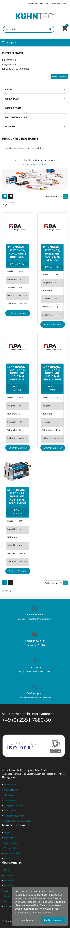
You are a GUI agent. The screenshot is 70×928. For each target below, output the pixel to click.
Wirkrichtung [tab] (13, 108)
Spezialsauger (11, 800)
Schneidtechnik (29, 160)
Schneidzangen (48, 160)
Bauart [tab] (9, 89)
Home (15, 160)
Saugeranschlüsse (13, 805)
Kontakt (8, 896)
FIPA (21, 271)
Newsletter (9, 880)
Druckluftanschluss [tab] (17, 117)
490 (20, 287)
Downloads (9, 885)
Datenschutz (10, 901)
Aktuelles (8, 875)
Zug (56, 306)
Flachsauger (10, 784)
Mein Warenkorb (12, 853)
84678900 (23, 303)
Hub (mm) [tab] (10, 126)
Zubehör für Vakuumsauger (17, 821)
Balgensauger (11, 789)
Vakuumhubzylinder (14, 815)
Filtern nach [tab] (12, 53)
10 (20, 279)
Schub (57, 430)
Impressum (9, 906)
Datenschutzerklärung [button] (42, 912)
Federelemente (11, 810)
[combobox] (28, 29)
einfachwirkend (23, 295)
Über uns (8, 870)
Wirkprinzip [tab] (12, 98)
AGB (6, 890)
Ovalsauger (9, 795)
